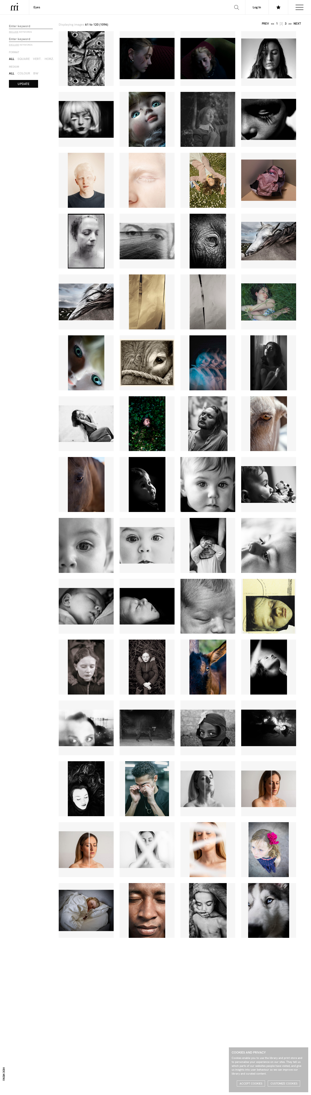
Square (23, 59)
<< (272, 23)
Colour (23, 73)
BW (35, 73)
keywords (20, 32)
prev (265, 23)
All (11, 59)
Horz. (49, 59)
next (297, 23)
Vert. (37, 59)
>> (290, 23)
